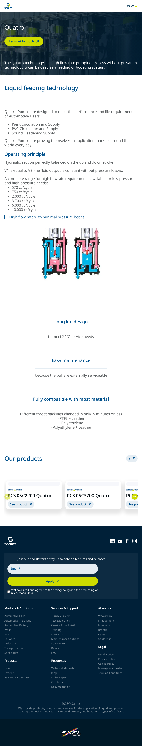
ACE (6, 634)
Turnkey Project (60, 616)
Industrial (10, 643)
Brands (102, 630)
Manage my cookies (110, 668)
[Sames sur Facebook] (127, 541)
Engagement (106, 620)
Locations (104, 625)
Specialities (11, 652)
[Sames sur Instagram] (135, 541)
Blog (54, 673)
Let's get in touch (24, 41)
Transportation (13, 648)
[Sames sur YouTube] (120, 541)
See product (21, 504)
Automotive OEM (14, 616)
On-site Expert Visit (63, 625)
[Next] (135, 497)
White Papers (59, 677)
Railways (9, 639)
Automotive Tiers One (17, 620)
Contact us (104, 639)
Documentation (60, 686)
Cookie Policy (106, 663)
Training (56, 630)
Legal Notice (106, 654)
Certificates (58, 682)
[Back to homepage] (8, 6)
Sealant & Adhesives (17, 677)
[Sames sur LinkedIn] (112, 541)
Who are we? (106, 616)
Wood (7, 630)
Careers (103, 634)
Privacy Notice (107, 659)
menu (132, 5)
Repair (55, 648)
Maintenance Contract (65, 639)
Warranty (57, 634)
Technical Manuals (62, 668)
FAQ (53, 652)
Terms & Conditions (110, 673)
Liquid (8, 668)
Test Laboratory (60, 620)
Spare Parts (58, 643)
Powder (9, 673)
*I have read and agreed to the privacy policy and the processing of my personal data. (54, 592)
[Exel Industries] (71, 733)
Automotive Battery (16, 625)
